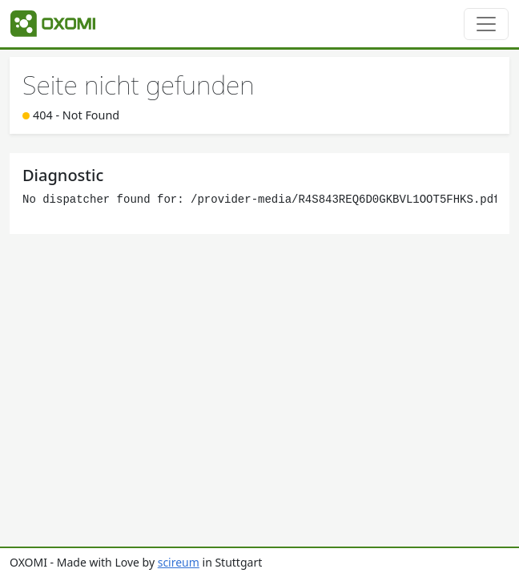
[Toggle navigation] (486, 24)
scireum (178, 562)
